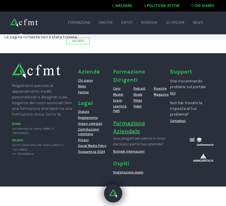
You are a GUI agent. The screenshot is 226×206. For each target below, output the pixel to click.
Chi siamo (204, 5)
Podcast (139, 88)
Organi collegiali (90, 124)
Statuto (83, 112)
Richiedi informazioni (129, 151)
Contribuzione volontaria (88, 132)
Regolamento (88, 118)
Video (137, 106)
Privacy (83, 140)
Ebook (137, 94)
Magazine (159, 94)
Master (106, 22)
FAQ (173, 93)
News (198, 22)
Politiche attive (163, 5)
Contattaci (178, 121)
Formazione (79, 22)
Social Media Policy (92, 146)
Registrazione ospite (128, 172)
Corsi (117, 88)
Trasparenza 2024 (91, 152)
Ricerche (149, 22)
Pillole (137, 100)
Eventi (127, 22)
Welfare (123, 5)
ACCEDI (78, 41)
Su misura (175, 22)
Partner (83, 92)
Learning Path (119, 108)
